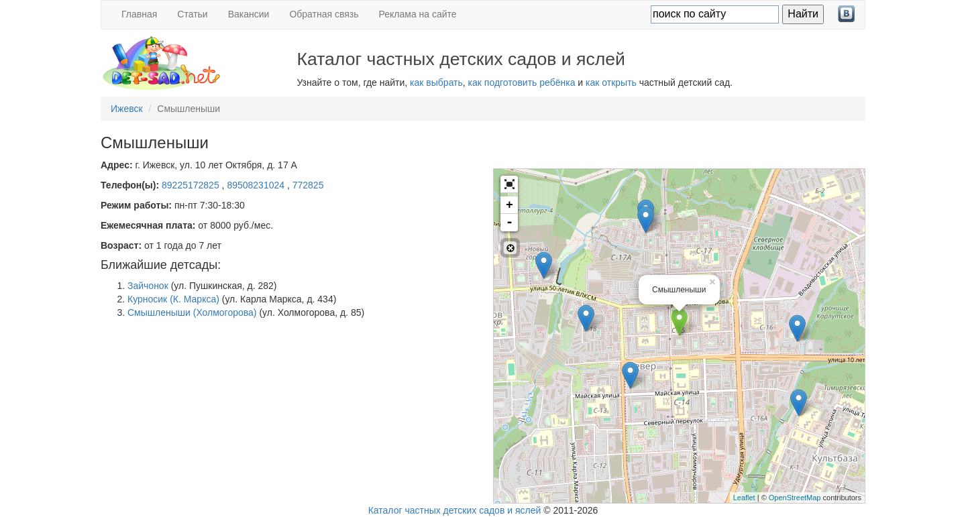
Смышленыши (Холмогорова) (192, 312)
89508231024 (257, 185)
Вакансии (249, 14)
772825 (308, 185)
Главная (139, 14)
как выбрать (436, 82)
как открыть (611, 82)
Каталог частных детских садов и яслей (454, 510)
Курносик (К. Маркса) (173, 299)
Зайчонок (147, 285)
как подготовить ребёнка (522, 82)
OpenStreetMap (795, 498)
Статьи (192, 14)
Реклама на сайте (418, 14)
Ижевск (127, 108)
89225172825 (192, 185)
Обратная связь (323, 14)
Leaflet (744, 498)
